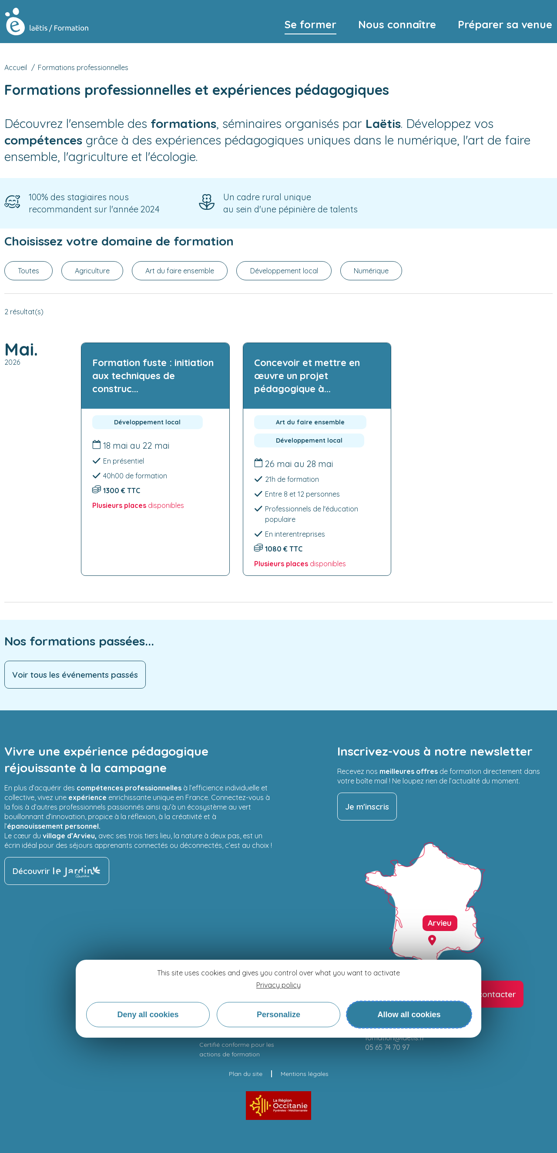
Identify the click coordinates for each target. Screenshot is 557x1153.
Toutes (28, 270)
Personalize (278, 1014)
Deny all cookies (147, 1014)
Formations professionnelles (83, 67)
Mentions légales (305, 1074)
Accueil (15, 67)
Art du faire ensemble (179, 270)
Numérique (371, 270)
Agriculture (92, 270)
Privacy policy (278, 985)
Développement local (284, 270)
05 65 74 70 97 (387, 1047)
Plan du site (245, 1074)
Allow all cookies (408, 1014)
